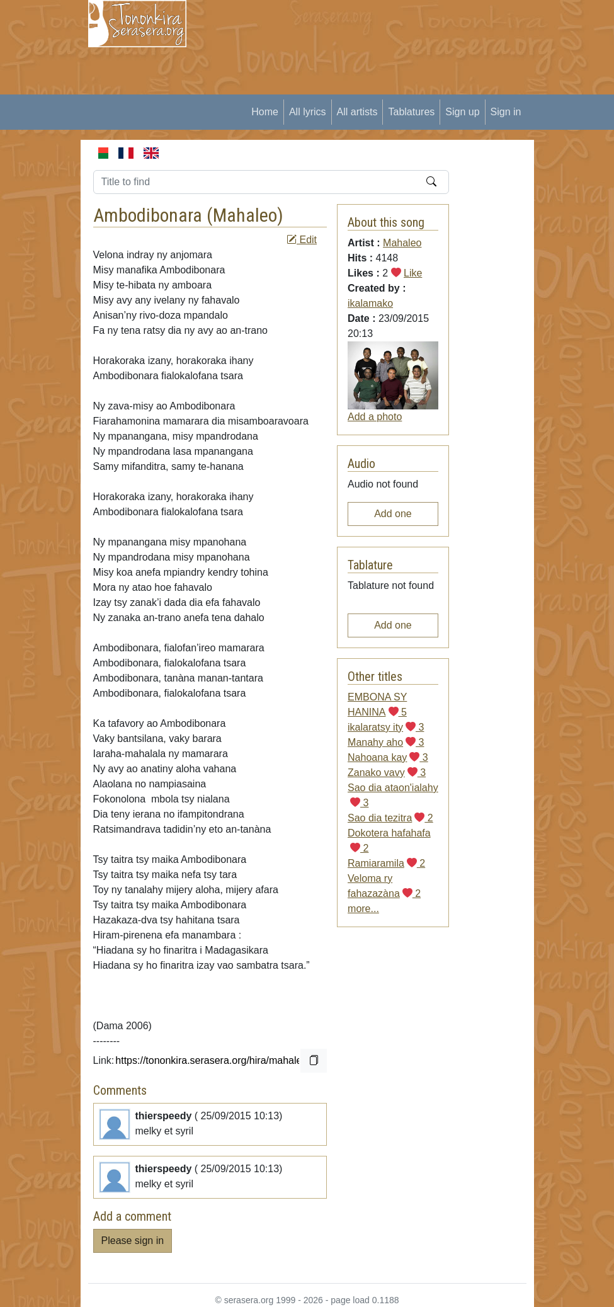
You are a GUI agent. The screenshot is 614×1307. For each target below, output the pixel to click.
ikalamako (370, 303)
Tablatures (411, 111)
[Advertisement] (408, 88)
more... (363, 908)
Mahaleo (245, 215)
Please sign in (132, 1240)
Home (264, 111)
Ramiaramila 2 (386, 863)
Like (413, 273)
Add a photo (375, 416)
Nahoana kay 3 (388, 757)
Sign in (506, 111)
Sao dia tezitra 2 (390, 818)
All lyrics (307, 111)
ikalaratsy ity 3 (386, 727)
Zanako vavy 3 (387, 772)
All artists (357, 111)
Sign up (462, 111)
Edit (302, 239)
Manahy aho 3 (386, 742)
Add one (393, 513)
